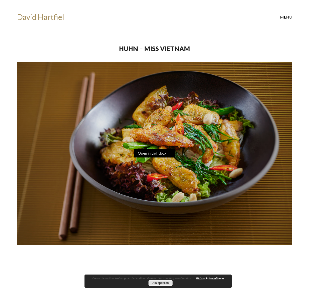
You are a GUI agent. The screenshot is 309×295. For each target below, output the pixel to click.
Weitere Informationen (210, 278)
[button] (286, 17)
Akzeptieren (160, 283)
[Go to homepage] (40, 17)
